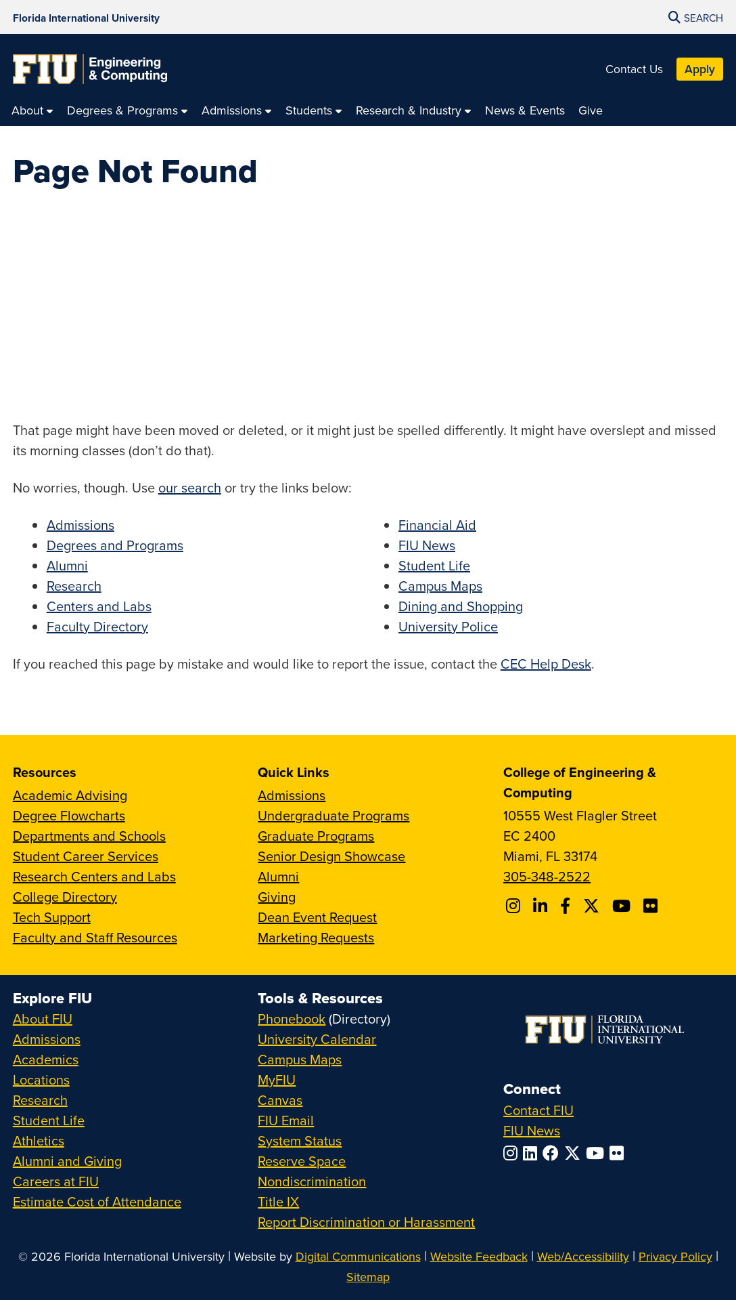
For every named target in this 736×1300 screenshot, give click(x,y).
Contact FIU (538, 1110)
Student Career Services (85, 856)
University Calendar (317, 1039)
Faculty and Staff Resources (95, 937)
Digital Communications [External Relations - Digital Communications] (358, 1256)
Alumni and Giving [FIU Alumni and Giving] (67, 1161)
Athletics (38, 1140)
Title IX (278, 1201)
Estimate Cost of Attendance (97, 1201)
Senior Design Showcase (331, 856)
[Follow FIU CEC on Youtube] (623, 906)
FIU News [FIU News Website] (531, 1130)
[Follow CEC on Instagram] (515, 906)
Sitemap (368, 1276)
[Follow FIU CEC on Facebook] (567, 906)
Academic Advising (70, 795)
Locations (41, 1079)
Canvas (280, 1100)
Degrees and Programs (115, 545)
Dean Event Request (317, 917)
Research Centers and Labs (94, 876)
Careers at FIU (56, 1181)
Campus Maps (440, 585)
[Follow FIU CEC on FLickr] (652, 906)
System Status (300, 1140)
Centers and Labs (99, 606)
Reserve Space (302, 1161)
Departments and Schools (89, 835)
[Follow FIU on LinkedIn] (533, 1153)
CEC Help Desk (546, 663)
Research (74, 585)
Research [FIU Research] (40, 1100)
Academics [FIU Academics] (45, 1059)
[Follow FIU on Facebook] (553, 1153)
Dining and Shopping (460, 606)
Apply (700, 68)
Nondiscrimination (312, 1181)
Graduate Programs (316, 835)
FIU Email (286, 1120)
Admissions (80, 524)
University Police (448, 626)
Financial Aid (437, 524)
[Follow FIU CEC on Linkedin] (542, 906)
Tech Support (52, 917)
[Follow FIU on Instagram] (513, 1153)
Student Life (434, 565)
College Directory (65, 896)
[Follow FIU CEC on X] (593, 906)
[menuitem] (32, 110)
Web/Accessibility (583, 1256)
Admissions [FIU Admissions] (46, 1039)
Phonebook (291, 1018)
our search (189, 487)
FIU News (426, 545)
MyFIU (277, 1079)
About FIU (42, 1018)
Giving (277, 896)
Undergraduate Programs (333, 815)
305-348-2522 (547, 876)
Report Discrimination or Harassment (366, 1222)
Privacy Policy (675, 1256)
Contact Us (634, 68)
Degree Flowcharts (69, 815)
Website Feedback (479, 1256)
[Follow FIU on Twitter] (575, 1153)
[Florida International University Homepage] (86, 17)
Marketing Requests (316, 937)
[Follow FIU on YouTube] (598, 1153)
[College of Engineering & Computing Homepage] (90, 69)
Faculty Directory (97, 626)
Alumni (67, 565)
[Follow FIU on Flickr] (619, 1153)
